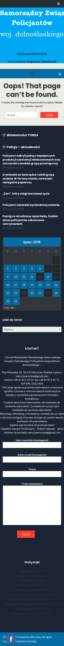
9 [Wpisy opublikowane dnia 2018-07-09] (8, 276)
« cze (6, 307)
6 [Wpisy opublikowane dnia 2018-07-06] (40, 268)
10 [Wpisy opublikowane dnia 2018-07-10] (15, 276)
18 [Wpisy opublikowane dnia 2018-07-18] (24, 284)
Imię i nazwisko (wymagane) (32, 443)
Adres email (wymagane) (32, 457)
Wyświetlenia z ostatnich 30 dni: (29, 599)
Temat (32, 472)
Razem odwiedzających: (26, 613)
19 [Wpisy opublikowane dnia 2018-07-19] (32, 284)
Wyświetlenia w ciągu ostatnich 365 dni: (27, 604)
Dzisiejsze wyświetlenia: (31, 575)
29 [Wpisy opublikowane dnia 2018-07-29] (56, 292)
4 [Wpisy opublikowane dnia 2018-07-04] (24, 268)
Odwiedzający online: (31, 571)
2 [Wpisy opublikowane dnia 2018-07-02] (8, 268)
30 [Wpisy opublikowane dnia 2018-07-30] (7, 301)
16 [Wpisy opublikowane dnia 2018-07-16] (7, 284)
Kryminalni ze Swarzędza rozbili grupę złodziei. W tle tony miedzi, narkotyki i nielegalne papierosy (28, 178)
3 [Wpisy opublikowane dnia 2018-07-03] (16, 268)
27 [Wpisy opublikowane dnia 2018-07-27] (40, 292)
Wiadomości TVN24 (22, 135)
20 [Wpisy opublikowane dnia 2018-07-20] (40, 284)
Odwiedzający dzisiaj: (31, 580)
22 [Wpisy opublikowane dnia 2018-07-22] (56, 284)
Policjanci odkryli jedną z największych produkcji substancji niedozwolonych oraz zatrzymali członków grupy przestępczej (31, 159)
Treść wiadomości (32, 504)
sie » (12, 307)
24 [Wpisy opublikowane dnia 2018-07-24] (15, 292)
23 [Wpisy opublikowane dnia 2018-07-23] (7, 292)
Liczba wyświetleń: (27, 608)
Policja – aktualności (23, 147)
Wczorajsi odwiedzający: (30, 589)
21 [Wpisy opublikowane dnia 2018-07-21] (48, 284)
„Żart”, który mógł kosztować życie (26, 193)
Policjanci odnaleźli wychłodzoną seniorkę (31, 205)
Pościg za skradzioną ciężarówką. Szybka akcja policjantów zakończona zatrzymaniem (30, 220)
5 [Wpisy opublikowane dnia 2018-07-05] (32, 268)
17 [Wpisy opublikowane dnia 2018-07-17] (15, 284)
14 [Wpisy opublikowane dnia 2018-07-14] (48, 276)
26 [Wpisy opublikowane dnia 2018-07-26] (32, 292)
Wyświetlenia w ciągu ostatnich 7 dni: (30, 594)
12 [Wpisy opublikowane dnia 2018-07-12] (32, 276)
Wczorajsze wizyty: (30, 585)
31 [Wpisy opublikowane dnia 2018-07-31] (15, 301)
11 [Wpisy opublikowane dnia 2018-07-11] (24, 276)
